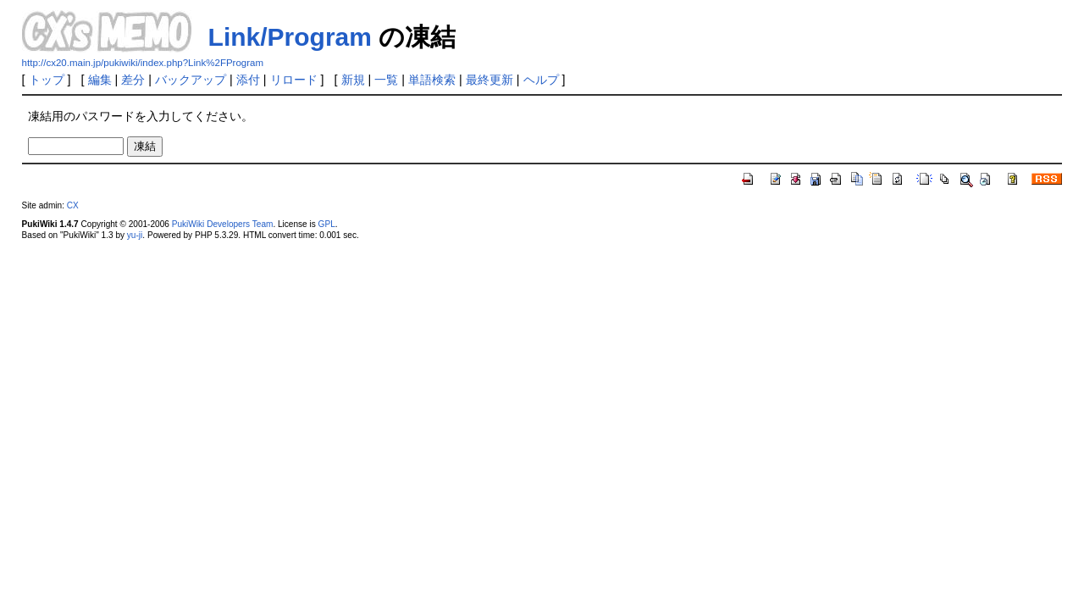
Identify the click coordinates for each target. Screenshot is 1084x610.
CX (73, 205)
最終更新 (489, 79)
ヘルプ (541, 79)
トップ (46, 79)
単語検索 (432, 79)
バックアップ (190, 79)
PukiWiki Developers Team (223, 224)
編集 (100, 79)
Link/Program (290, 37)
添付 (248, 79)
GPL (326, 224)
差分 (133, 79)
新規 (353, 79)
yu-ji (134, 235)
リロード (294, 79)
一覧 (386, 79)
